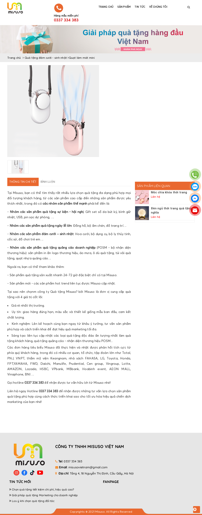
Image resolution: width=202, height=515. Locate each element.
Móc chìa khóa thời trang (169, 192)
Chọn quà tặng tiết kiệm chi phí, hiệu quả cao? (43, 489)
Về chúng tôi (158, 6)
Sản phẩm (124, 6)
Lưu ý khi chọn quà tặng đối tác (33, 501)
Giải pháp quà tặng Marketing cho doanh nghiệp (45, 495)
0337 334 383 (66, 20)
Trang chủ (105, 6)
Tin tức (140, 6)
